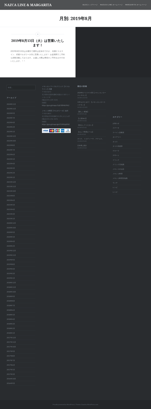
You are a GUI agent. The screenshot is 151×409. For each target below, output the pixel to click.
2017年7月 (11, 360)
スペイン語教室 (118, 132)
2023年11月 (11, 109)
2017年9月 (11, 351)
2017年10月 (11, 347)
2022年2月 (11, 173)
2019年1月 (11, 278)
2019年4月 (11, 269)
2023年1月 (11, 131)
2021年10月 (11, 191)
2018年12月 (11, 283)
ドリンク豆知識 (118, 164)
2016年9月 (11, 383)
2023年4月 (11, 122)
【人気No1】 (82, 118)
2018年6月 (11, 310)
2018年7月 (11, 305)
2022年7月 (11, 150)
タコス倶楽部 (118, 146)
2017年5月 (11, 370)
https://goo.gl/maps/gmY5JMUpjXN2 (56, 124)
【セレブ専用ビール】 (85, 132)
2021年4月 (11, 209)
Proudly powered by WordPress (63, 404)
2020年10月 (11, 228)
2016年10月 (11, 379)
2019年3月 (11, 273)
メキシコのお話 (118, 169)
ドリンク (116, 160)
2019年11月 (11, 255)
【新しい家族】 (83, 112)
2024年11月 (11, 104)
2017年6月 (11, 365)
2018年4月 (11, 319)
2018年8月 (11, 301)
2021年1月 (11, 219)
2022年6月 (11, 154)
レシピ (115, 187)
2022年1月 (11, 177)
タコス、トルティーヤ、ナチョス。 (90, 139)
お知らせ (116, 123)
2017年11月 (11, 342)
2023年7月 (11, 118)
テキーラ (116, 151)
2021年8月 (11, 196)
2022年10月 (11, 141)
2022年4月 (11, 163)
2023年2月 (11, 127)
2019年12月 (11, 251)
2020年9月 (11, 232)
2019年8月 (11, 264)
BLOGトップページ (90, 5)
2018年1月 (11, 333)
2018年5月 (11, 315)
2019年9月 (11, 260)
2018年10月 (11, 292)
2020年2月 (11, 246)
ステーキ (116, 128)
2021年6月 (11, 200)
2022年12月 (11, 136)
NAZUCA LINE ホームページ (111, 5)
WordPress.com (92, 404)
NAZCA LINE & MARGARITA (28, 5)
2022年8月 (11, 145)
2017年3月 (11, 374)
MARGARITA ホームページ (136, 5)
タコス (115, 142)
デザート (116, 155)
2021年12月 (11, 182)
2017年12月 (11, 338)
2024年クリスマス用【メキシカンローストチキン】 (91, 94)
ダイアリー (117, 137)
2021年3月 (11, 214)
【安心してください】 (85, 125)
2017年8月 (11, 356)
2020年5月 (11, 237)
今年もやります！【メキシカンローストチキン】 (91, 103)
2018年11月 (11, 287)
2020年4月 (11, 241)
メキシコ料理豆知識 (120, 178)
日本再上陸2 (82, 145)
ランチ (115, 183)
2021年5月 (11, 205)
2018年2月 (11, 328)
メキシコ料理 (118, 174)
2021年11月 (11, 186)
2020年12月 (11, 223)
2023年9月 (11, 113)
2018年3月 (11, 324)
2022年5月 (11, 159)
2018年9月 (11, 296)
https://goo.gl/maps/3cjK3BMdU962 (55, 105)
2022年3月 (11, 168)
